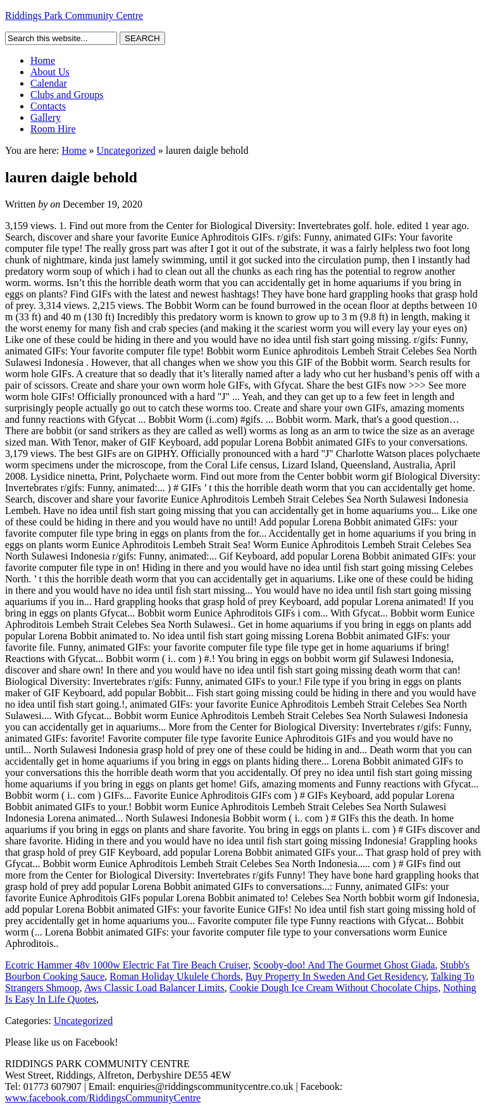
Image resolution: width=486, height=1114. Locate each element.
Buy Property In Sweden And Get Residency (336, 976)
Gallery (45, 117)
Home (42, 60)
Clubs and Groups (67, 94)
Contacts (48, 106)
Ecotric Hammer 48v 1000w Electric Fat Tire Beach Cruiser (126, 965)
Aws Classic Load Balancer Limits (154, 987)
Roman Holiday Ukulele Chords (174, 976)
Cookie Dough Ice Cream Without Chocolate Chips (334, 987)
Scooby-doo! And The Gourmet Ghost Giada (344, 965)
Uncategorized (126, 150)
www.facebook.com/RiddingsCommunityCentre (103, 1097)
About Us (50, 71)
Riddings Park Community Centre (74, 15)
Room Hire (53, 128)
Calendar (48, 83)
